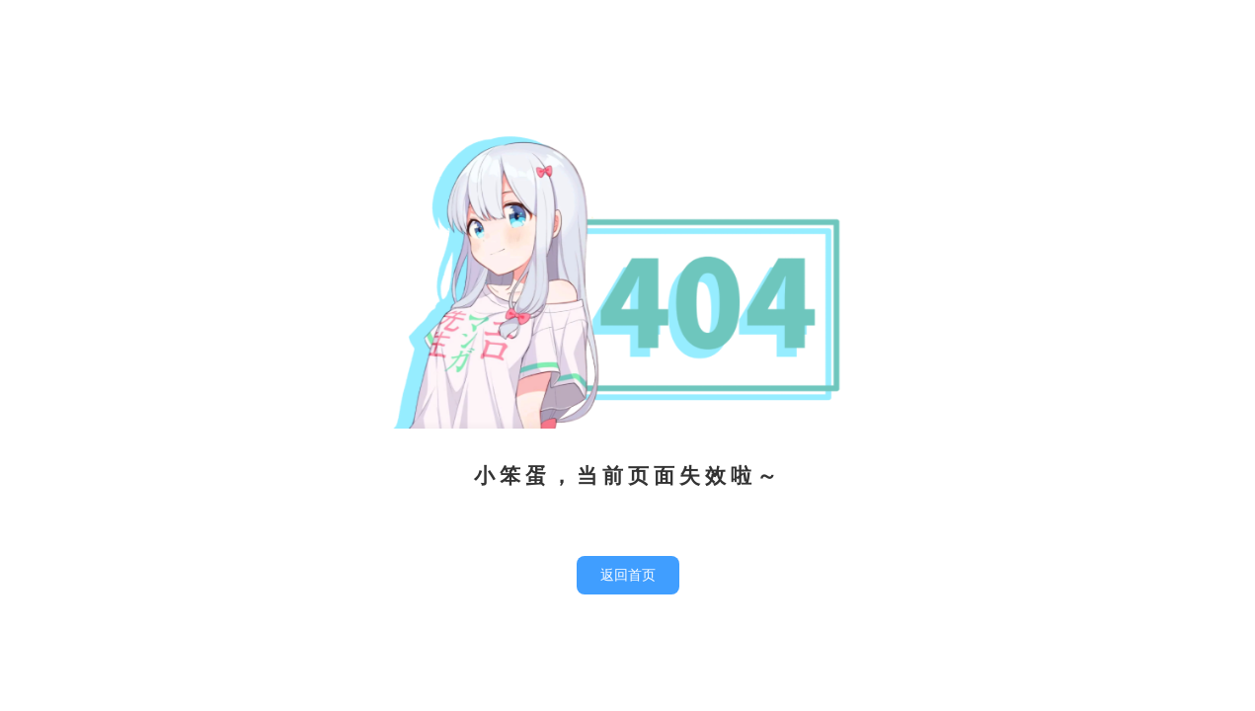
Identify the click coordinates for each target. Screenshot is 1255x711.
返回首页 (628, 575)
